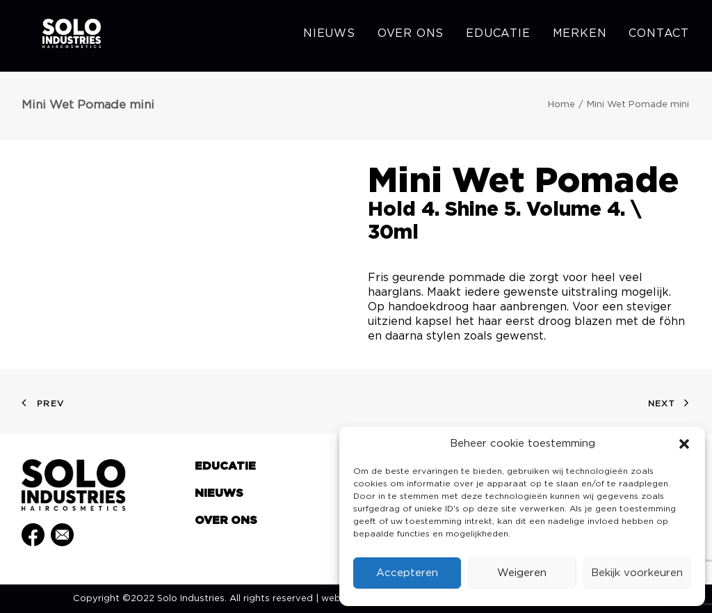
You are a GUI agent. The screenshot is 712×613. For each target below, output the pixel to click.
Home (561, 104)
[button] (684, 444)
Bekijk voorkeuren (637, 573)
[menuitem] (334, 36)
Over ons (411, 36)
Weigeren (522, 573)
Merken (580, 36)
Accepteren (407, 573)
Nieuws (329, 36)
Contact (659, 36)
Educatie (498, 36)
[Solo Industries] (57, 36)
